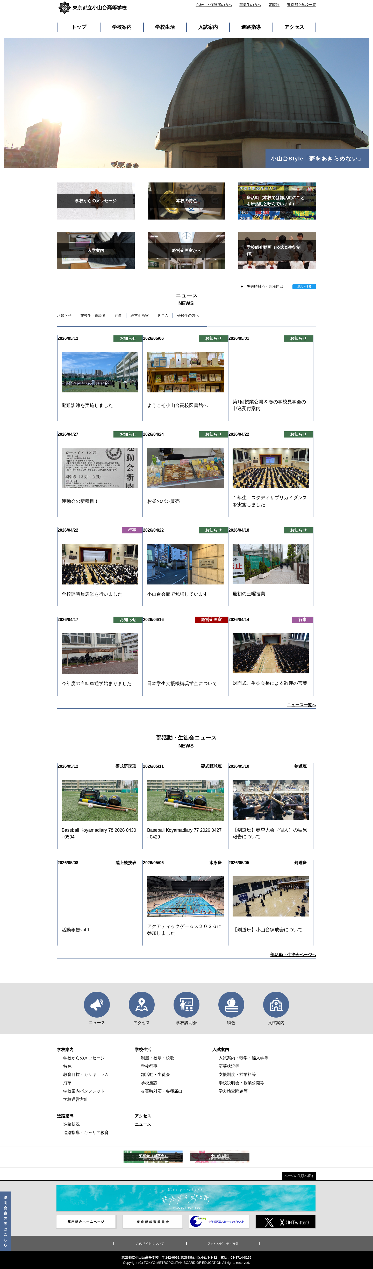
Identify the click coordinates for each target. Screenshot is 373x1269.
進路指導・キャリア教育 (86, 1132)
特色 (67, 1066)
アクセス (294, 27)
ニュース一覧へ (301, 705)
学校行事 (149, 1066)
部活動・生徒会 (155, 1074)
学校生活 (165, 27)
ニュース (143, 1124)
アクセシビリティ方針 (223, 1243)
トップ (78, 27)
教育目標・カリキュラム (86, 1074)
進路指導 (251, 27)
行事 (118, 315)
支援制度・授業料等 (237, 1074)
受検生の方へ (188, 315)
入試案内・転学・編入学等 (243, 1058)
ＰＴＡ (162, 315)
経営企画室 (140, 315)
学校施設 (149, 1083)
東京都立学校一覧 (301, 5)
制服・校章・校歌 (157, 1058)
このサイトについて (150, 1243)
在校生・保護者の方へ (214, 5)
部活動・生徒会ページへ (293, 955)
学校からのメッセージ (84, 1058)
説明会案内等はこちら (5, 1221)
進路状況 (71, 1124)
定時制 (274, 5)
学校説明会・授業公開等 (241, 1083)
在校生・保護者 (93, 315)
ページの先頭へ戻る (299, 1176)
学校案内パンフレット (84, 1091)
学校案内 (122, 27)
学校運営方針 (75, 1099)
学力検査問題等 (233, 1091)
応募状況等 (229, 1066)
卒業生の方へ (250, 5)
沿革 (67, 1083)
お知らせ (64, 315)
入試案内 (208, 27)
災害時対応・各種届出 (265, 286)
